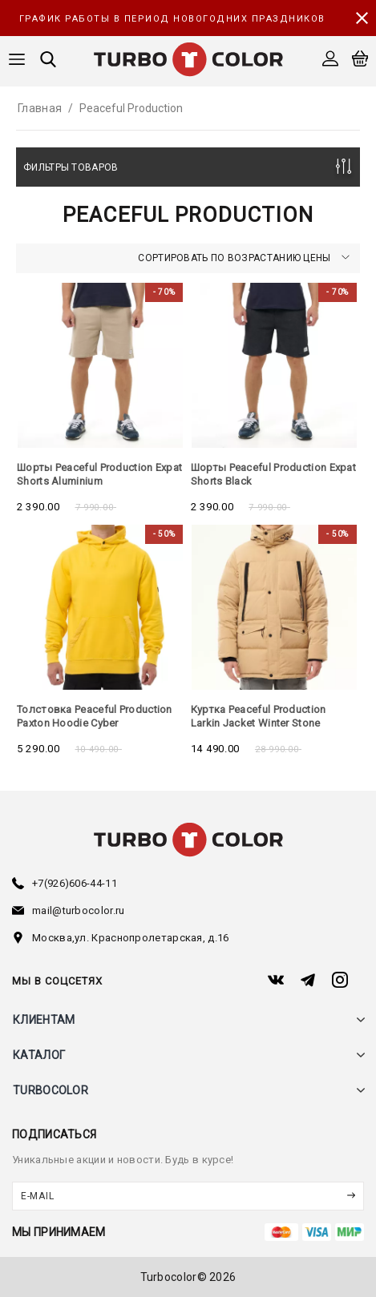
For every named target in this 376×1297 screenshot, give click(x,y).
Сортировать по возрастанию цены (244, 258)
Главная (40, 108)
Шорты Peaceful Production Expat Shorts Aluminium (99, 474)
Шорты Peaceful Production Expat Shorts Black (273, 474)
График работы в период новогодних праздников (172, 19)
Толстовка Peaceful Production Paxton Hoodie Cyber (94, 716)
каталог (39, 1055)
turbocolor (50, 1090)
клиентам (44, 1019)
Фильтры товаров (71, 167)
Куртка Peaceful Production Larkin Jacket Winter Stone (258, 716)
